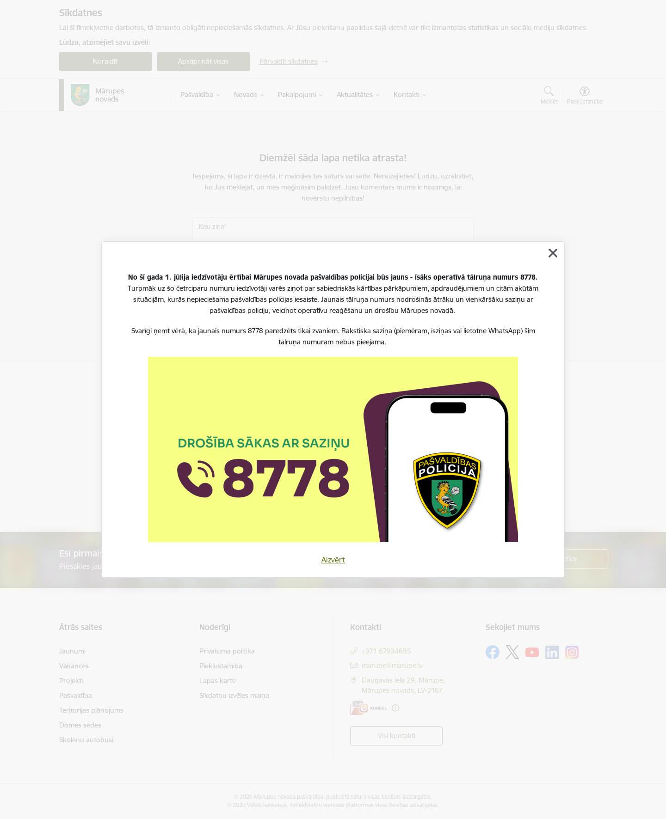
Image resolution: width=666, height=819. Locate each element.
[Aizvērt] (553, 253)
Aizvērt (333, 559)
